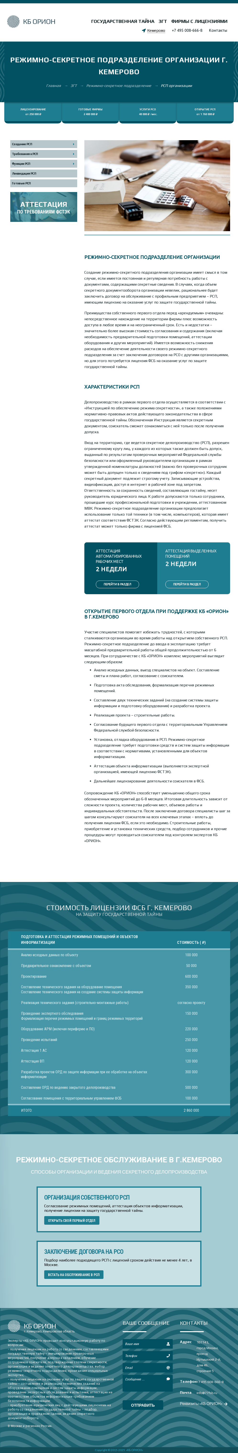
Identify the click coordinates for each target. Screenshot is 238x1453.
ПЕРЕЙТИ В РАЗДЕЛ (117, 584)
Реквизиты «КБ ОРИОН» (203, 1403)
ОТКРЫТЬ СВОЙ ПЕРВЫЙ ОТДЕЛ (72, 1221)
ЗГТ (163, 21)
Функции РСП (21, 164)
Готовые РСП (21, 183)
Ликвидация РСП (24, 173)
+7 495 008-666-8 (187, 30)
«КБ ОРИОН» (134, 1450)
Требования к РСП (25, 154)
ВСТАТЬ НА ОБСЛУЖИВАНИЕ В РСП (74, 1275)
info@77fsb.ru (207, 1393)
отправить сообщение (143, 1406)
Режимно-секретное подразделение (119, 85)
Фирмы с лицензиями (199, 21)
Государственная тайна (122, 21)
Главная (54, 85)
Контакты (218, 30)
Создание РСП (22, 144)
